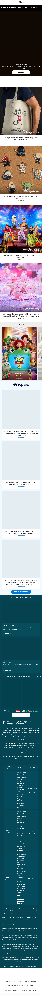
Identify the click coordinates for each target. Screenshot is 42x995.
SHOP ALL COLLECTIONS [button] (21, 592)
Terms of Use (26, 981)
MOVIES (21, 976)
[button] (2, 2)
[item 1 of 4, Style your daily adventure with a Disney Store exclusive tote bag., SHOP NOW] (21, 111)
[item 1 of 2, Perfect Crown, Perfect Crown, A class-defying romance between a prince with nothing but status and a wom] (21, 612)
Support (14, 981)
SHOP (16, 976)
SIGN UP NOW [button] (21, 715)
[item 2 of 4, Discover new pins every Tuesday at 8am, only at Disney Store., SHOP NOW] (21, 170)
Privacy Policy (33, 981)
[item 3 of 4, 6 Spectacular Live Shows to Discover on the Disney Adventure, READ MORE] (21, 229)
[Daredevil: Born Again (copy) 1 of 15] (11, 693)
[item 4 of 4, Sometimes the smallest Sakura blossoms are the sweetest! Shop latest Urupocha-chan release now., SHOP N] (21, 287)
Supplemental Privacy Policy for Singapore (16, 985)
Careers (20, 981)
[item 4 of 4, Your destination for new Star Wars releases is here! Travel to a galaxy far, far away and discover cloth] (21, 559)
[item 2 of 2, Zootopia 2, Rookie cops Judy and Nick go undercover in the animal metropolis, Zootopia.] (21, 649)
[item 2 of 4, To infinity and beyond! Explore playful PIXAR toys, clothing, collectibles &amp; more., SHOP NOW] (21, 460)
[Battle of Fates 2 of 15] (32, 693)
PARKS (26, 976)
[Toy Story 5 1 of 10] (19, 353)
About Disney (8, 981)
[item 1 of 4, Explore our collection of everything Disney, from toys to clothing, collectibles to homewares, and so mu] (21, 409)
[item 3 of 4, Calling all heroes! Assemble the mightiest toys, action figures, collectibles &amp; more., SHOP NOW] (21, 510)
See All (39, 676)
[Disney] (21, 2)
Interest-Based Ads (31, 985)
